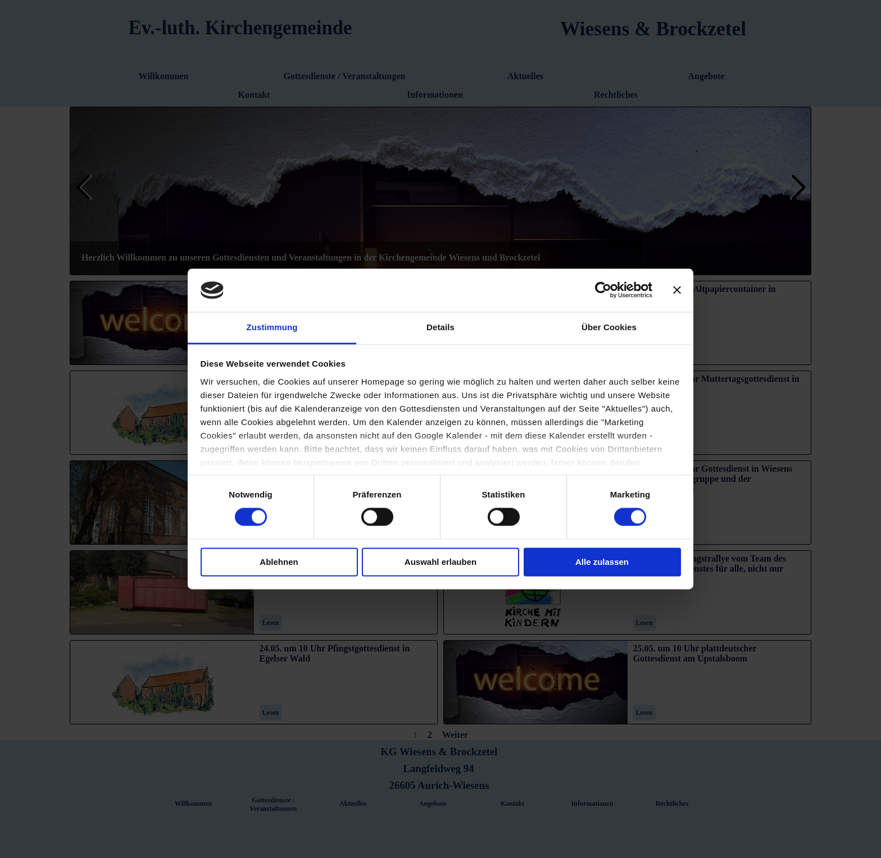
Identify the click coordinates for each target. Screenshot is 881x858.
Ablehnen (279, 562)
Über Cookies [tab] (609, 327)
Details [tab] (440, 327)
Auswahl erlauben (440, 562)
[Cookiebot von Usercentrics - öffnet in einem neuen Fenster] (603, 290)
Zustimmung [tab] (272, 327)
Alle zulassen (602, 562)
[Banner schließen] (677, 290)
